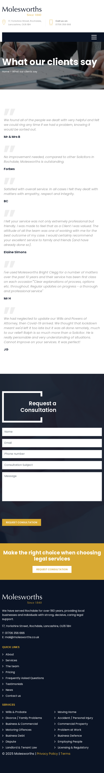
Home (5, 71)
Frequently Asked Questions (25, 678)
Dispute (11, 741)
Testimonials (14, 684)
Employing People (70, 741)
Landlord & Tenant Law (21, 747)
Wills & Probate (16, 712)
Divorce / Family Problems (24, 718)
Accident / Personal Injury (75, 718)
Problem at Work (69, 730)
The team (12, 666)
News (9, 690)
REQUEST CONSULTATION (21, 522)
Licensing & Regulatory (73, 747)
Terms (65, 754)
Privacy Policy (47, 754)
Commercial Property (73, 724)
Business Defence (70, 736)
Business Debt (15, 736)
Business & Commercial (22, 724)
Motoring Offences (18, 730)
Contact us (13, 696)
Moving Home (67, 712)
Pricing (10, 672)
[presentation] (28, 511)
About (10, 654)
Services (11, 660)
